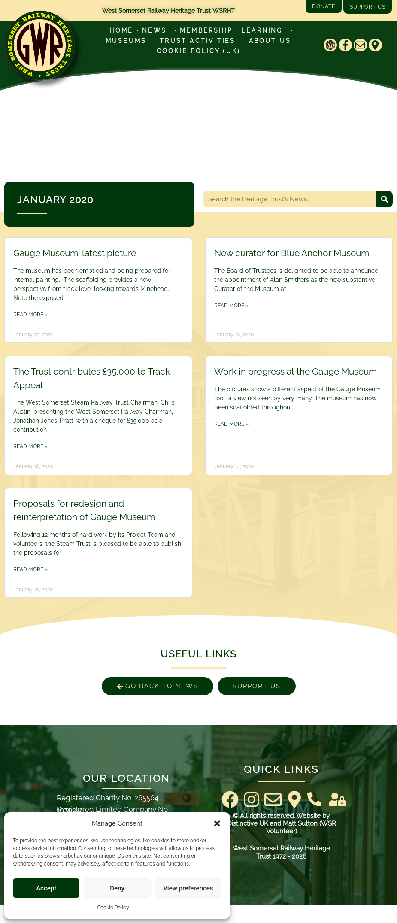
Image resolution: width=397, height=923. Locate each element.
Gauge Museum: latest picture (74, 253)
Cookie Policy (113, 908)
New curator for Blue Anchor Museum (291, 253)
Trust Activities (199, 40)
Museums (128, 40)
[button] (217, 823)
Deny (117, 888)
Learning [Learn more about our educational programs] (264, 30)
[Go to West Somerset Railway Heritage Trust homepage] (39, 45)
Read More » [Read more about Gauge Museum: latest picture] (30, 315)
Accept (46, 888)
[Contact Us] (314, 799)
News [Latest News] (156, 30)
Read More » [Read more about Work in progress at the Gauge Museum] (231, 424)
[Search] (384, 199)
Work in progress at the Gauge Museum (295, 371)
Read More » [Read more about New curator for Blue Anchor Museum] (231, 306)
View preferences (188, 888)
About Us (270, 40)
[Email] (360, 45)
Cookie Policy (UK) (199, 51)
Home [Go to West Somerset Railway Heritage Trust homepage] (121, 30)
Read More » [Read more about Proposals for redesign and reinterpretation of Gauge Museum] (30, 569)
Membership (206, 30)
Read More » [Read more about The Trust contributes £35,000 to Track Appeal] (30, 446)
